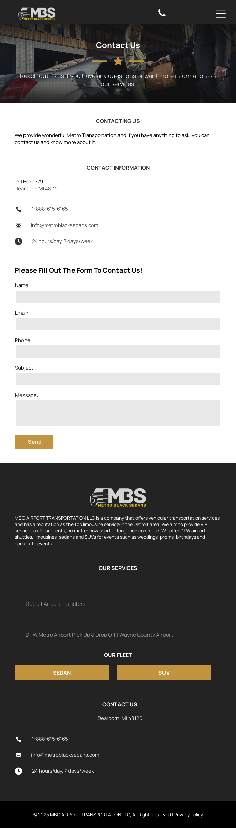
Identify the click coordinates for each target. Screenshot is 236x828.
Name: (22, 285)
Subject (24, 367)
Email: (21, 312)
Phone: (23, 340)
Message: (26, 395)
